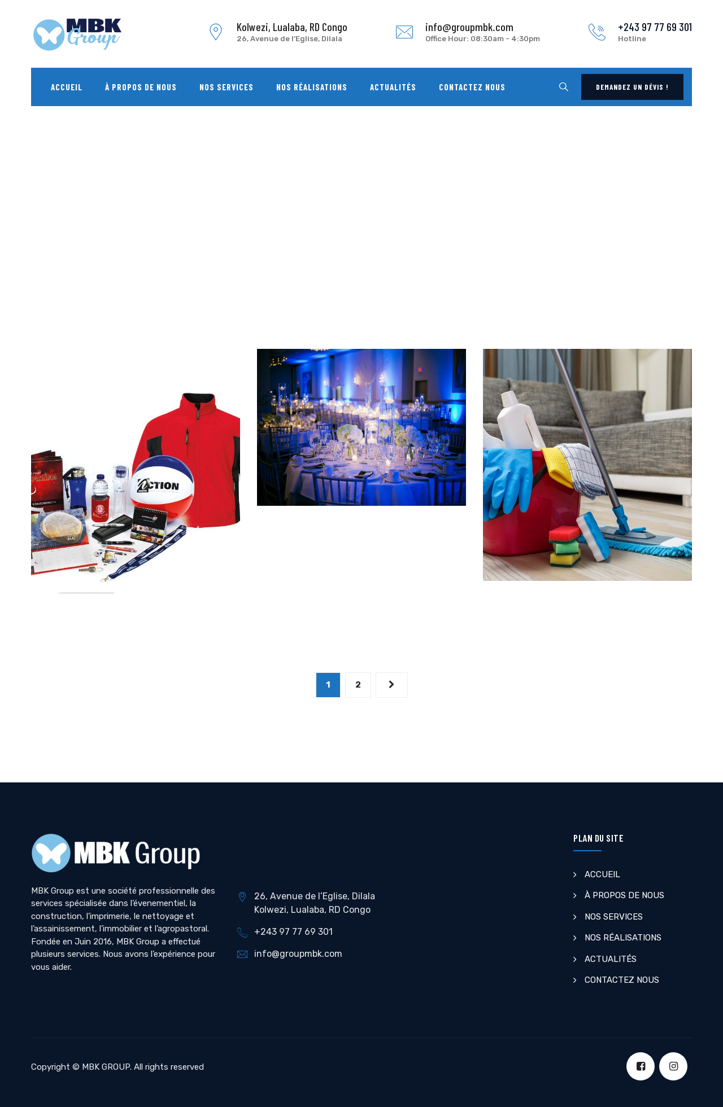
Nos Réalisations (311, 87)
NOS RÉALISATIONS (623, 938)
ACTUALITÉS (611, 959)
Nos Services (226, 87)
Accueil (66, 87)
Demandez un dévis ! (632, 86)
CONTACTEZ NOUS (622, 980)
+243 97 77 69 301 (655, 26)
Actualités (393, 87)
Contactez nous (472, 87)
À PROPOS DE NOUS (624, 895)
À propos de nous (141, 87)
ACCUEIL (602, 874)
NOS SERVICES (614, 917)
